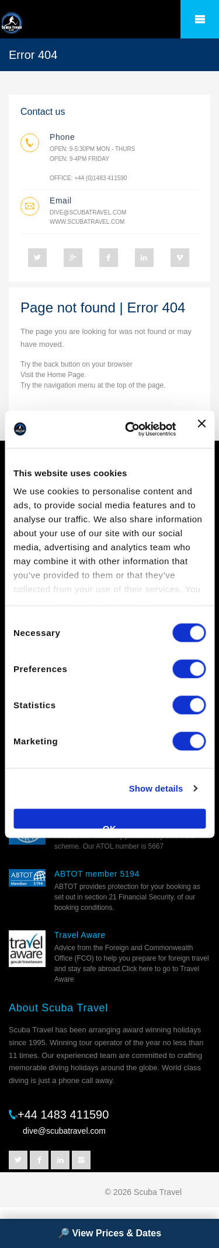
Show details (156, 788)
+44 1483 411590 (63, 1114)
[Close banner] (201, 429)
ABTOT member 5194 (97, 873)
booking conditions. (84, 908)
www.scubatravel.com (87, 222)
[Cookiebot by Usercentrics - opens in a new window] (130, 429)
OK (110, 825)
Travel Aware (80, 935)
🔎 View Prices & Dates (109, 1233)
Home (56, 375)
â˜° (199, 19)
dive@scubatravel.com (88, 212)
